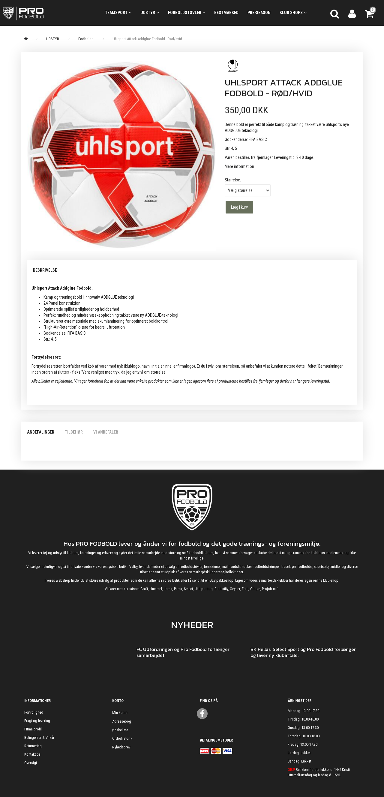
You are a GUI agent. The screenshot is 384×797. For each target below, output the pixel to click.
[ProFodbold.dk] (48, 12)
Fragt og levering (37, 720)
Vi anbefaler (105, 432)
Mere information (239, 166)
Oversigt (30, 762)
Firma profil (33, 729)
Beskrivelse (45, 270)
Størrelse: (233, 180)
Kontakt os (32, 754)
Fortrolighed (33, 712)
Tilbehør (74, 432)
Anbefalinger (40, 432)
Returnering (33, 746)
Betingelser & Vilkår (39, 737)
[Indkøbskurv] (370, 12)
